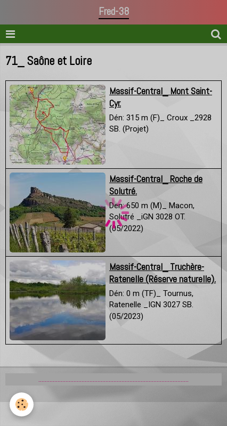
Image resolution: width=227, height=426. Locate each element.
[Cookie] (22, 404)
